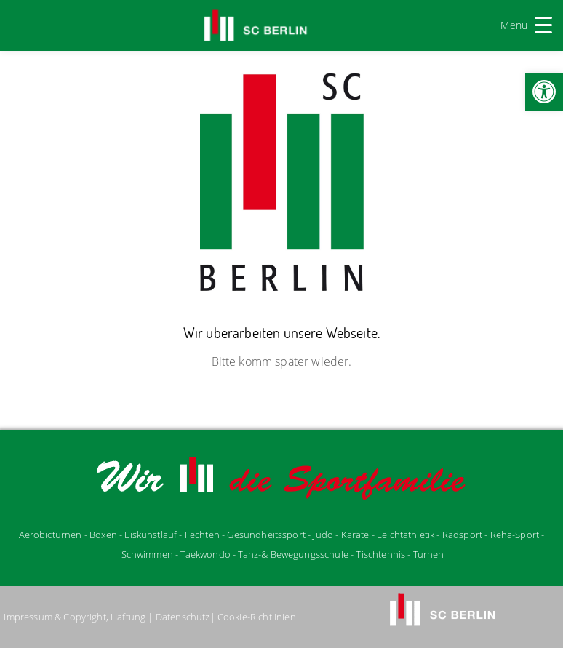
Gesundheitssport (266, 534)
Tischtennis (380, 554)
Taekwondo (205, 554)
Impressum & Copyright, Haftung (74, 616)
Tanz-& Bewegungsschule (293, 554)
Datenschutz (183, 616)
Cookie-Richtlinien (256, 616)
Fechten (202, 534)
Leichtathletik (406, 534)
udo (323, 534)
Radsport (462, 534)
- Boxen (100, 534)
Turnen (428, 554)
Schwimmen (147, 554)
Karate (355, 534)
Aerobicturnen (51, 534)
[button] (544, 92)
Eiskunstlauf (150, 534)
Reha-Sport (515, 534)
